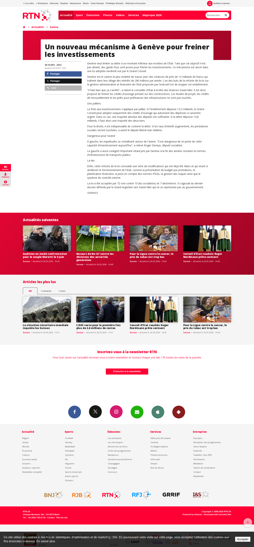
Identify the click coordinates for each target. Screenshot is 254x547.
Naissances (75, 3)
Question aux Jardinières (120, 459)
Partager (53, 73)
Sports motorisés (73, 472)
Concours (112, 472)
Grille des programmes (119, 451)
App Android (178, 412)
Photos (107, 15)
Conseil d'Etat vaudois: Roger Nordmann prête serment (202, 255)
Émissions (93, 15)
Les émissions (114, 438)
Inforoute (54, 3)
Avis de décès (157, 468)
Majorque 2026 (152, 15)
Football (69, 438)
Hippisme (69, 463)
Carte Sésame (97, 3)
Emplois (64, 3)
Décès (86, 3)
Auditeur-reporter (218, 3)
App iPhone (157, 412)
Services (133, 15)
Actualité (66, 15)
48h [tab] (30, 291)
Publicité (197, 451)
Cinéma (154, 442)
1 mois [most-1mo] (62, 291)
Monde (25, 446)
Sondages (112, 468)
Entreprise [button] (42, 3)
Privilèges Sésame (115, 3)
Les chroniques (115, 442)
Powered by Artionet (192, 514)
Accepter (243, 539)
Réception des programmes (207, 442)
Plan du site (61, 517)
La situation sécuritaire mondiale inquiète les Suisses (45, 326)
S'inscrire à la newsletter (127, 371)
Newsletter (198, 476)
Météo (154, 451)
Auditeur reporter (31, 468)
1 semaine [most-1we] (46, 291)
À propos (197, 438)
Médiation (198, 463)
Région (25, 438)
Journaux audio (29, 459)
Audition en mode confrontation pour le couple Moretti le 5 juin (45, 255)
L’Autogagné (114, 463)
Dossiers (26, 463)
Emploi (154, 463)
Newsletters (137, 412)
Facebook (74, 412)
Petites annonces (159, 455)
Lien (51, 88)
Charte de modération (204, 468)
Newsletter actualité (32, 472)
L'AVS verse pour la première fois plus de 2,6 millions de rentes (98, 326)
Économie (27, 451)
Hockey (68, 442)
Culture (26, 455)
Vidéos (120, 15)
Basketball (70, 446)
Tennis (68, 468)
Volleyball (69, 451)
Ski (66, 459)
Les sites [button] (28, 3)
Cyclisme (69, 455)
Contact (197, 472)
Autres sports (71, 476)
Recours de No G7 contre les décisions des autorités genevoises (95, 257)
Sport (79, 15)
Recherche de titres (117, 446)
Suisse (54, 27)
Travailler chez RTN (202, 455)
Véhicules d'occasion (135, 3)
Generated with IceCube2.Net (217, 514)
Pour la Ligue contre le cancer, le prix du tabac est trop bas (151, 255)
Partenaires (199, 459)
